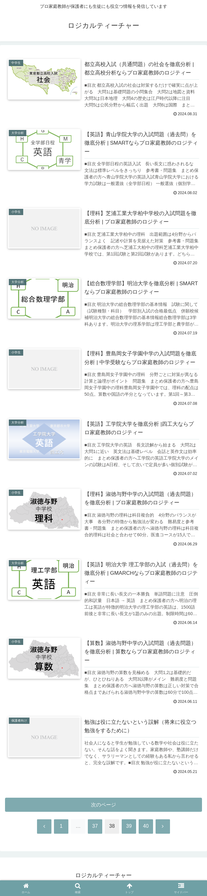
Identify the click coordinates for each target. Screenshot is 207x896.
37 (95, 828)
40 (146, 828)
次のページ (103, 807)
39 (129, 828)
